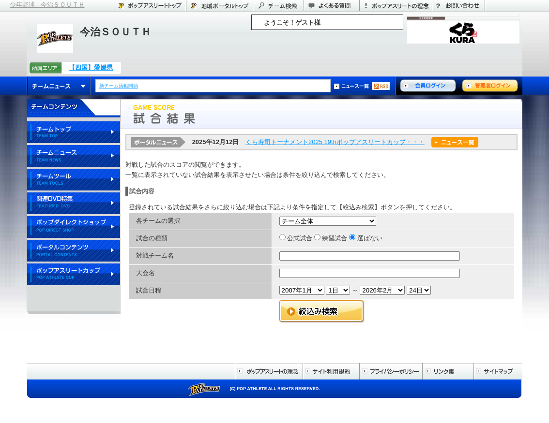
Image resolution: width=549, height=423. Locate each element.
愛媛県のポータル (220, 5)
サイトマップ (497, 371)
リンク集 (447, 371)
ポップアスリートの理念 (396, 5)
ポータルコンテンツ (74, 251)
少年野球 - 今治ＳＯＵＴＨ (47, 4)
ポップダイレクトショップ (74, 227)
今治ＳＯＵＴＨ (115, 31)
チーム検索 (279, 5)
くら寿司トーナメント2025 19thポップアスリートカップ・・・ (335, 142)
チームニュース (59, 85)
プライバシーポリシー (390, 371)
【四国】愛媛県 (91, 67)
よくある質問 (331, 5)
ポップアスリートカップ (74, 275)
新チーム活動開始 (119, 85)
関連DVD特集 (74, 204)
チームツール (74, 180)
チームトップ (74, 133)
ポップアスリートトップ (150, 5)
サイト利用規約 (331, 371)
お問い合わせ (459, 5)
